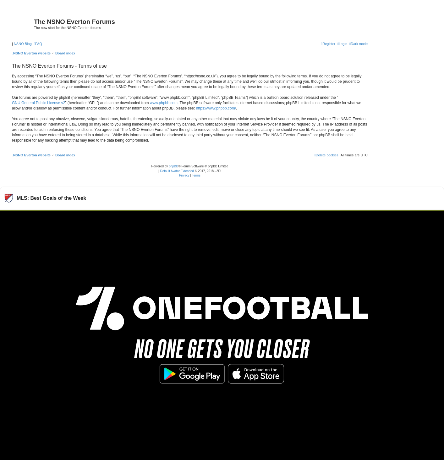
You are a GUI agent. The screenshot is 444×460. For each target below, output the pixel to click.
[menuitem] (38, 44)
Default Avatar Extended (177, 171)
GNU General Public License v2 (38, 103)
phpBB (173, 166)
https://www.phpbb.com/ (216, 108)
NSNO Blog (23, 44)
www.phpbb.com (164, 103)
